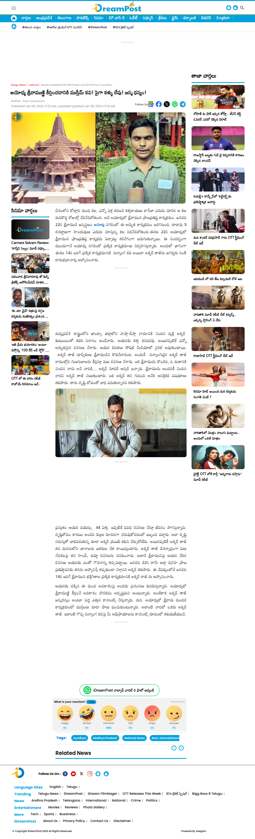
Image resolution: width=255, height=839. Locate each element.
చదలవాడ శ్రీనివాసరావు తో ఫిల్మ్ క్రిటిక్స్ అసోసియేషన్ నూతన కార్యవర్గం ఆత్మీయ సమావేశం (30, 279)
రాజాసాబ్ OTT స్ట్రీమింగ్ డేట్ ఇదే (213, 355)
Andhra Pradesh (44, 800)
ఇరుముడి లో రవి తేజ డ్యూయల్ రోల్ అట (218, 278)
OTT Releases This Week (141, 794)
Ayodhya (79, 738)
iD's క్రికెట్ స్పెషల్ (176, 794)
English (223, 17)
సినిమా (99, 17)
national (34, 85)
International (96, 800)
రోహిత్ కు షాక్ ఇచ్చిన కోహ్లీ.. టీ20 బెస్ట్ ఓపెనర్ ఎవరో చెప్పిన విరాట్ (217, 116)
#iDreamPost (97, 27)
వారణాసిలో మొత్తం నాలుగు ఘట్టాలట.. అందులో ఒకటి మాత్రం (216, 435)
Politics (152, 800)
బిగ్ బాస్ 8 (116, 17)
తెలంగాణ (64, 17)
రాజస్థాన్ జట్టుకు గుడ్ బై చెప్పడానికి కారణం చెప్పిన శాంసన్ (219, 158)
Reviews (71, 807)
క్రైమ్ (175, 17)
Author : (28, 101)
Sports (49, 814)
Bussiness (67, 814)
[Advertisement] (127, 53)
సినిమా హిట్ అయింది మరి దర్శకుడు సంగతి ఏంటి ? (215, 394)
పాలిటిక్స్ (82, 17)
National (118, 800)
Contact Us (99, 821)
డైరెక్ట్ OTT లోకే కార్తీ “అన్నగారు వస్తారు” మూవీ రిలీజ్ (218, 477)
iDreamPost (73, 794)
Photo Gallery (94, 807)
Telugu (71, 787)
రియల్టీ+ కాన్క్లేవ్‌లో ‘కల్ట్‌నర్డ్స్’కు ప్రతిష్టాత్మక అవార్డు (212, 199)
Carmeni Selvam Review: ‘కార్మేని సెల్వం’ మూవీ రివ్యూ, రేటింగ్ (30, 245)
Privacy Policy (74, 821)
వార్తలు (26, 17)
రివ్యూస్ (148, 17)
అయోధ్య (99, 224)
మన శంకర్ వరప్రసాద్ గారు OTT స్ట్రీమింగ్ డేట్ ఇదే (219, 240)
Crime (136, 800)
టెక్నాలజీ (189, 17)
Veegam (201, 831)
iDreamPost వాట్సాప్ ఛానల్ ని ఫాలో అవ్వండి (123, 690)
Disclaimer (122, 821)
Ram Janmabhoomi (166, 738)
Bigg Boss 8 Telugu (207, 794)
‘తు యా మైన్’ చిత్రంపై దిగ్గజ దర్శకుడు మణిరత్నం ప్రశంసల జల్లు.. (28, 313)
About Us (50, 821)
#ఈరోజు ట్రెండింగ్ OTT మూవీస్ (64, 27)
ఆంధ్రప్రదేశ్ (44, 17)
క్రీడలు (162, 17)
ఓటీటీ (134, 17)
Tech (34, 814)
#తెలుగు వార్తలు (31, 27)
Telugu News (18, 85)
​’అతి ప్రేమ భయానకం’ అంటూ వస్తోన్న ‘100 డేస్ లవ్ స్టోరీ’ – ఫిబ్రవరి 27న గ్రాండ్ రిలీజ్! (29, 347)
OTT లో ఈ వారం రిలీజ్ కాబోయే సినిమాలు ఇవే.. (26, 381)
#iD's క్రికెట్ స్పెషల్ (123, 27)
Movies (53, 807)
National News (134, 738)
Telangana (71, 800)
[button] (181, 747)
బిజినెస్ (206, 17)
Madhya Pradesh (105, 738)
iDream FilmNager (102, 794)
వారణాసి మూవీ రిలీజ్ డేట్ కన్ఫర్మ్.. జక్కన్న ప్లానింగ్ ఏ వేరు (215, 317)
